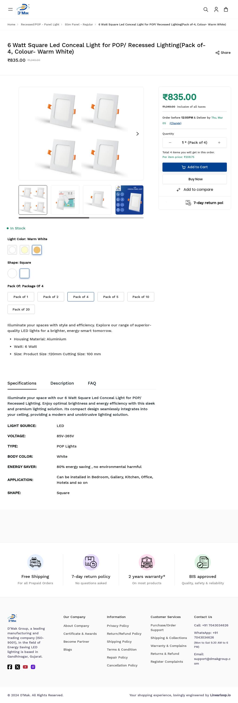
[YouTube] (25, 667)
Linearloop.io (220, 695)
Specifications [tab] (21, 383)
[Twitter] (17, 666)
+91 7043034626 (215, 625)
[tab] (92, 383)
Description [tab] (62, 383)
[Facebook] (9, 667)
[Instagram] (33, 667)
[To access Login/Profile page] (216, 9)
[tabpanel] (81, 446)
